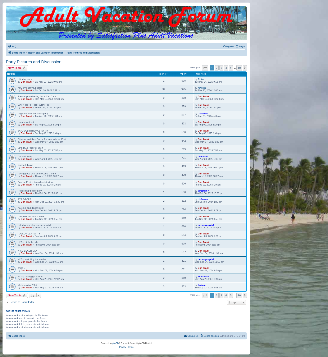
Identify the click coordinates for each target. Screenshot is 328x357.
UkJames (203, 113)
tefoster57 (203, 190)
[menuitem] (12, 46)
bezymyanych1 (206, 225)
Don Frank (26, 82)
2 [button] (216, 68)
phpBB (115, 343)
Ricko (201, 79)
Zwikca (202, 285)
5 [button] (231, 68)
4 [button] (226, 68)
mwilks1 (202, 88)
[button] (205, 67)
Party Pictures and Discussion (34, 62)
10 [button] (239, 68)
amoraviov (203, 276)
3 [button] (221, 68)
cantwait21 (204, 156)
